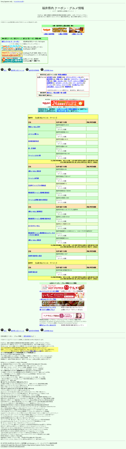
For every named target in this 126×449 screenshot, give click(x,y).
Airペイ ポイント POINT (42, 427)
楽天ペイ (44, 424)
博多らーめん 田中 (34, 127)
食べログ (3, 382)
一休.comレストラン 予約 (47, 299)
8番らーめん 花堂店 (34, 240)
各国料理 (49, 83)
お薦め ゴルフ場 (77, 34)
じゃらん (11, 439)
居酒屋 (59, 77)
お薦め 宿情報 (62, 34)
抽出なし (49, 92)
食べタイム (4, 423)
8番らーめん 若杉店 (34, 171)
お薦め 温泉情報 (49, 34)
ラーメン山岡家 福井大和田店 (37, 200)
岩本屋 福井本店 (33, 141)
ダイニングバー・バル (73, 77)
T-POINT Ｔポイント (37, 413)
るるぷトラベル (18, 439)
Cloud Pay (19, 411)
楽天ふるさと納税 (44, 434)
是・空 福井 (32, 148)
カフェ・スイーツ (62, 85)
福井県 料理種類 (32, 70)
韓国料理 (68, 87)
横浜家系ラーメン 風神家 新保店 (38, 192)
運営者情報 (27, 336)
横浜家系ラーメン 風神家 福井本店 (39, 218)
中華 (48, 81)
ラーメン (49, 85)
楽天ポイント (31, 439)
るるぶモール (4, 388)
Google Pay (6, 411)
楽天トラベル (4, 439)
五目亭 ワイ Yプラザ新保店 (37, 185)
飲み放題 (56, 92)
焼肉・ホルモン (58, 81)
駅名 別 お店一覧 (62, 111)
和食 (57, 79)
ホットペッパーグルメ (7, 354)
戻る (4, 70)
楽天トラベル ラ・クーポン (10, 41)
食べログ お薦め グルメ (47, 309)
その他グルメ (76, 85)
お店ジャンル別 (62, 109)
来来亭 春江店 (32, 272)
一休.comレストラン (14, 375)
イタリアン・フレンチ (78, 79)
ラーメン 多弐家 (33, 178)
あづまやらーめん (34, 226)
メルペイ (34, 434)
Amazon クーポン (12, 423)
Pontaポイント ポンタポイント (9, 413)
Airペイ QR (23, 427)
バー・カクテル (78, 83)
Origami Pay (32, 431)
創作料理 (49, 79)
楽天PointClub (29, 432)
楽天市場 (32, 424)
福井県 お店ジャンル (16, 70)
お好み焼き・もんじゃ (54, 87)
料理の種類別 (62, 74)
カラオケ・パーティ (62, 83)
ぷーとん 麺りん (33, 134)
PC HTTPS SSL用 (18, 1)
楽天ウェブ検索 (13, 409)
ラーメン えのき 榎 (34, 155)
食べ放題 (63, 92)
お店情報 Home (47, 70)
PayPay (41, 431)
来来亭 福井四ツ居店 (35, 256)
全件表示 (49, 77)
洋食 (65, 79)
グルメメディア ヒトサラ (47, 307)
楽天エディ (4, 426)
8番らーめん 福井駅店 (35, 211)
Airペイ (12, 427)
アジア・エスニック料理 (76, 81)
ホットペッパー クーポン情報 (49, 291)
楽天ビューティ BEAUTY (47, 325)
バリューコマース (40, 408)
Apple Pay (10, 432)
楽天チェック (16, 426)
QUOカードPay (20, 434)
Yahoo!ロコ (38, 370)
